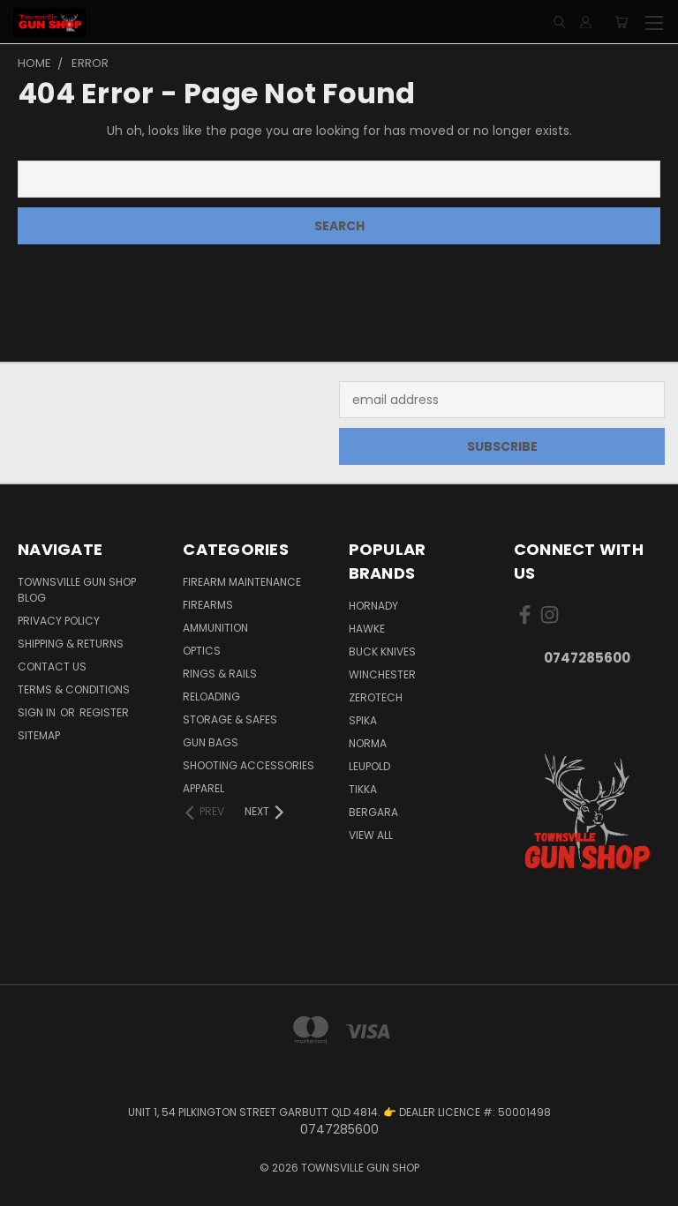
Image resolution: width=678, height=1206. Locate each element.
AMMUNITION (215, 627)
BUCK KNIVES (382, 651)
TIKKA (363, 789)
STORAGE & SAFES (230, 719)
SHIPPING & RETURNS (71, 643)
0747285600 (587, 657)
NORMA (368, 743)
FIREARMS (208, 604)
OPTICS (202, 650)
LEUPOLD (369, 766)
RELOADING (211, 696)
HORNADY (373, 605)
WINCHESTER (382, 674)
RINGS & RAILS (220, 673)
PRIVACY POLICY (59, 620)
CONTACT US (52, 666)
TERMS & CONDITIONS (74, 689)
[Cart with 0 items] (621, 22)
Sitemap (39, 735)
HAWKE (367, 628)
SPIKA (363, 720)
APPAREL (203, 788)
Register (104, 712)
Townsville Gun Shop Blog (77, 589)
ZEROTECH (376, 697)
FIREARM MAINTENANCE (242, 581)
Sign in (38, 712)
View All (371, 835)
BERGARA (373, 812)
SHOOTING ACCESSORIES (248, 765)
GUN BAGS (210, 742)
